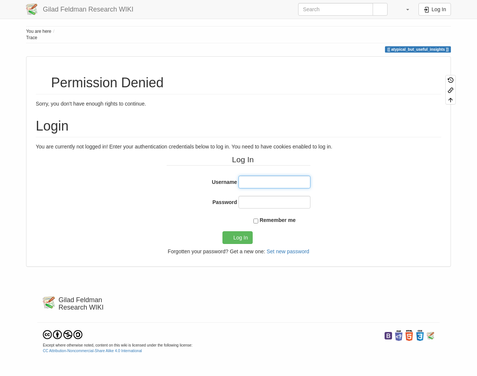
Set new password (287, 251)
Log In (240, 238)
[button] (404, 9)
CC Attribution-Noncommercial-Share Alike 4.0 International (92, 351)
